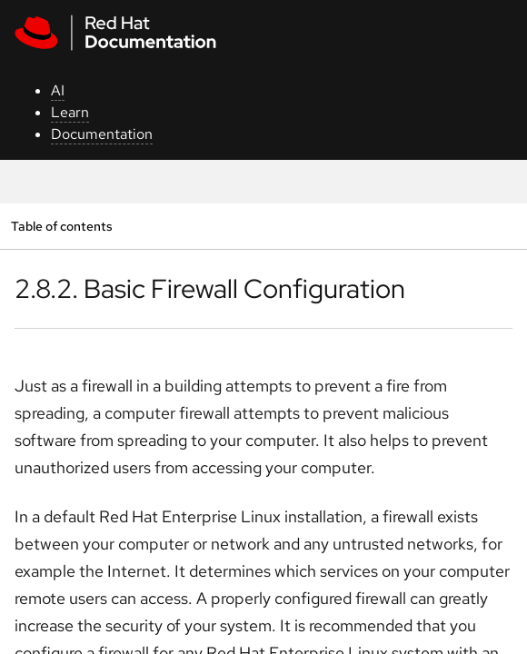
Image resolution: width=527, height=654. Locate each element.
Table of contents (61, 225)
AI (58, 90)
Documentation (102, 134)
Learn (70, 112)
